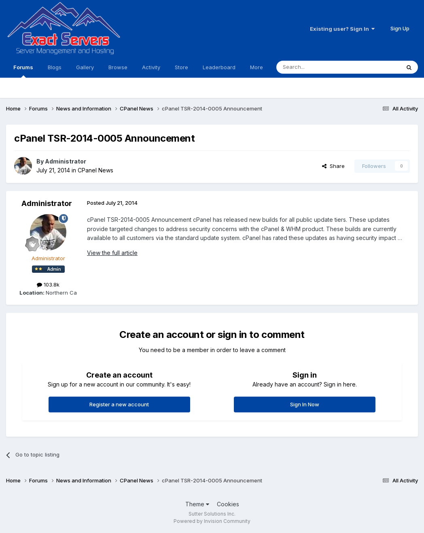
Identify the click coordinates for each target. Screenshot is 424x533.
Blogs (54, 67)
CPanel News (95, 170)
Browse (117, 67)
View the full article (112, 252)
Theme (197, 504)
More (256, 67)
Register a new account (119, 404)
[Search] (317, 67)
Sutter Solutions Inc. (212, 514)
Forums (23, 71)
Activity (151, 67)
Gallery (85, 67)
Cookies (228, 504)
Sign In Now (304, 404)
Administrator (65, 161)
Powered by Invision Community (212, 521)
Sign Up (399, 28)
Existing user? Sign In (342, 28)
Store (181, 67)
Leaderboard (219, 67)
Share (333, 166)
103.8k (48, 284)
